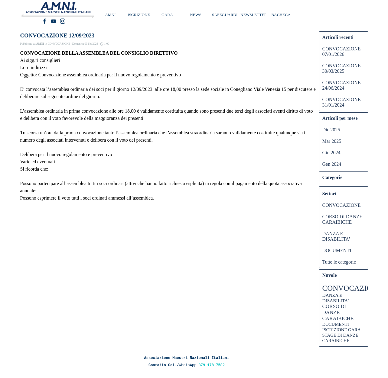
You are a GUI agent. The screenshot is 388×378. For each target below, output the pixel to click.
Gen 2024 (331, 164)
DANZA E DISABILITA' (336, 236)
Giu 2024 (331, 152)
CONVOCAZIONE (341, 205)
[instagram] (63, 21)
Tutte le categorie (339, 261)
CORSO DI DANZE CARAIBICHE (342, 219)
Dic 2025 (331, 129)
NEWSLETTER (253, 14)
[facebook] (44, 21)
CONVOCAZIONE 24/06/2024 (341, 85)
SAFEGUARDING (227, 14)
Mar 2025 (331, 141)
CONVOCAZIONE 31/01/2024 (341, 102)
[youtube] (54, 21)
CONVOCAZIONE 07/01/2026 (341, 51)
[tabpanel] (186, 361)
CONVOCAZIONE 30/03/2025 (341, 68)
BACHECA (281, 14)
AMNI (110, 14)
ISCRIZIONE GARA (341, 329)
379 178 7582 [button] (212, 365)
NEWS (195, 14)
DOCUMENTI (336, 250)
